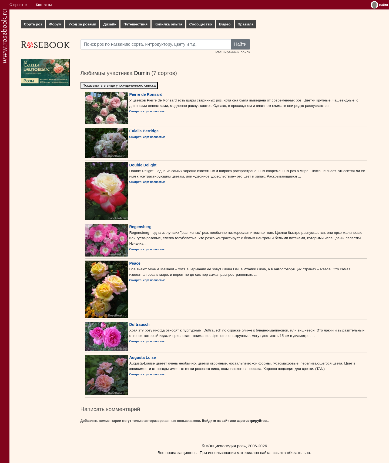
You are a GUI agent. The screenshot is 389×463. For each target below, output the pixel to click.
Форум (55, 24)
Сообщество (200, 24)
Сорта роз (33, 24)
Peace (134, 263)
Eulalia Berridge (144, 131)
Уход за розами (82, 24)
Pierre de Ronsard (146, 94)
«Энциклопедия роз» (226, 446)
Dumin (142, 73)
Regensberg (140, 227)
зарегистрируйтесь (252, 421)
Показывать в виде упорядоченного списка (119, 85)
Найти (240, 44)
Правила (246, 24)
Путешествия (135, 24)
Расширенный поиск (232, 52)
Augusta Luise (142, 357)
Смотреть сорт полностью (147, 111)
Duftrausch (139, 324)
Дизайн (109, 24)
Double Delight (143, 165)
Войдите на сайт (215, 421)
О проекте (18, 5)
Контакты (44, 5)
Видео (225, 24)
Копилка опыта (168, 24)
